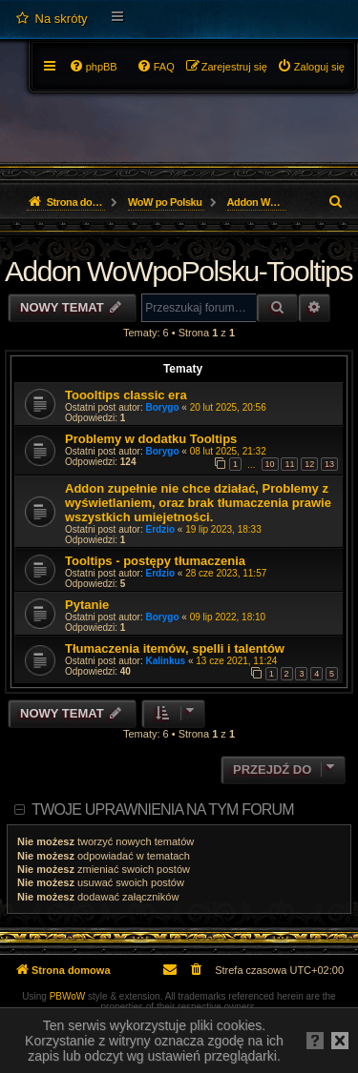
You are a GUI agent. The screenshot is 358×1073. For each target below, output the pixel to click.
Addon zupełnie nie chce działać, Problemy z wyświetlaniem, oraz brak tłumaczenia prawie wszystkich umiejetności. (198, 502)
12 (309, 464)
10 (270, 464)
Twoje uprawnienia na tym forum (163, 809)
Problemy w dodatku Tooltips (151, 439)
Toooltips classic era (126, 395)
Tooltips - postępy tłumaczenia (155, 561)
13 (329, 464)
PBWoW (68, 996)
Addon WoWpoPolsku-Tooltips (178, 271)
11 (289, 464)
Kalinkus (166, 661)
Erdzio (161, 529)
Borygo (162, 407)
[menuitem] (51, 19)
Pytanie (87, 604)
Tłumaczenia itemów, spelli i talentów (174, 648)
